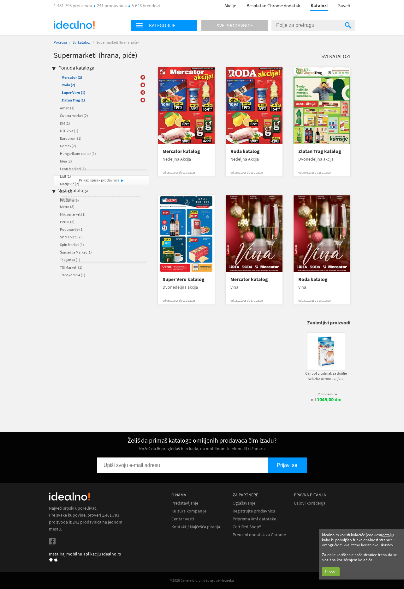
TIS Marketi (71, 267)
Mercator (72, 77)
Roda (68, 85)
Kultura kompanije (188, 511)
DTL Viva (69, 130)
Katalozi (319, 6)
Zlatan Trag (73, 100)
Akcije (230, 6)
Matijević (69, 183)
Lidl (65, 176)
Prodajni (69, 200)
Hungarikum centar (78, 153)
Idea (66, 161)
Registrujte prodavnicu (254, 511)
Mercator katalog (181, 151)
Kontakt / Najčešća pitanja (195, 527)
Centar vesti (182, 519)
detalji (387, 534)
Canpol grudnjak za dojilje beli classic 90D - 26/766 (326, 376)
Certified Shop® (247, 527)
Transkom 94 (72, 275)
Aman (67, 108)
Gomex (68, 146)
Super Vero (73, 92)
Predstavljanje (184, 503)
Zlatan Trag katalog (319, 151)
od (326, 399)
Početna (60, 42)
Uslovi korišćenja (309, 503)
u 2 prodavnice (326, 394)
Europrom (70, 138)
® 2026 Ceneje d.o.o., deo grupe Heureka (202, 580)
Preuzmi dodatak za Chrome (259, 534)
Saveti (344, 6)
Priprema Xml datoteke (254, 519)
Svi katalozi (82, 42)
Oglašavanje (244, 503)
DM (65, 123)
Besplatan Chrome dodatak (273, 6)
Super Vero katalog (184, 279)
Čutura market (74, 115)
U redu (330, 571)
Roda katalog (245, 151)
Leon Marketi (73, 168)
